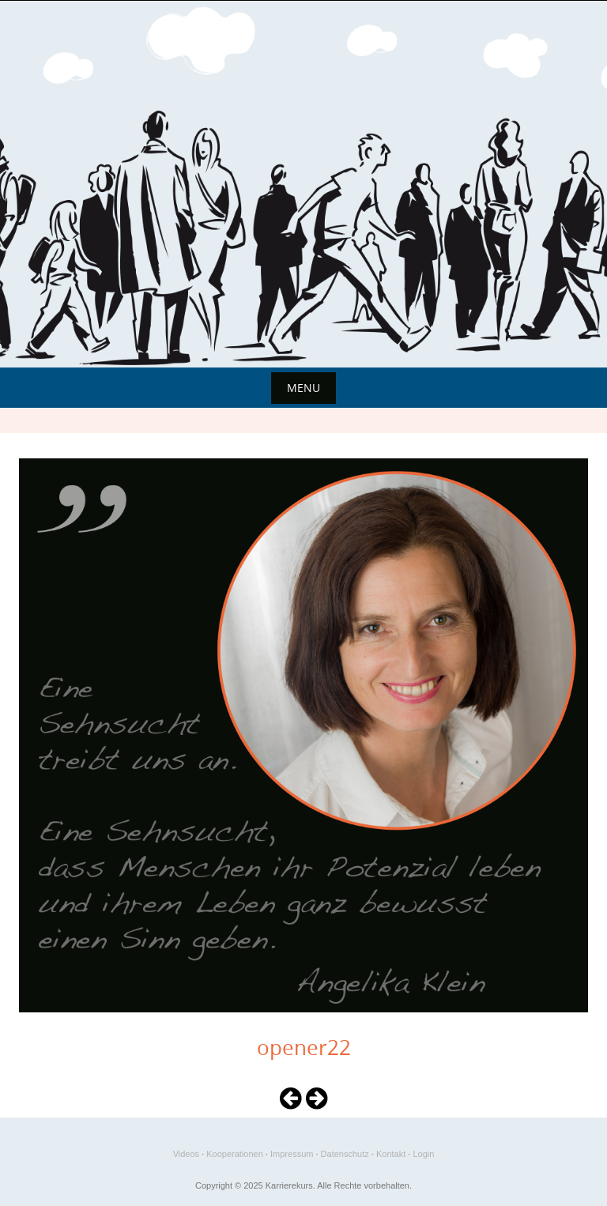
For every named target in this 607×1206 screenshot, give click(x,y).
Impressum (291, 1154)
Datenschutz (345, 1154)
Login (423, 1154)
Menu (303, 387)
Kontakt (390, 1154)
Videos (186, 1154)
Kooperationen (234, 1154)
